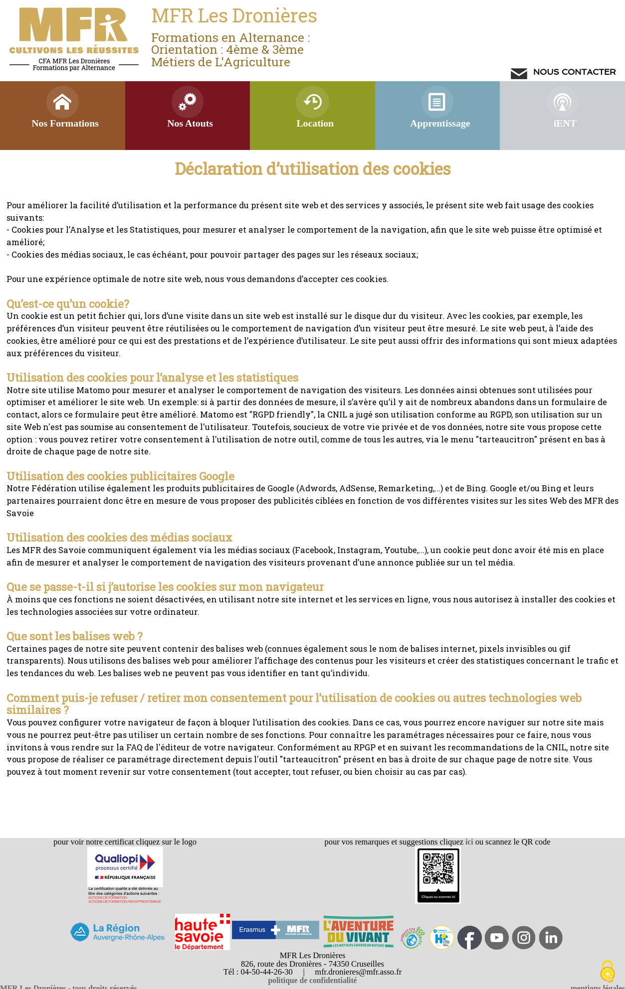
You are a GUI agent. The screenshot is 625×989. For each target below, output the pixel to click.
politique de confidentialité (312, 980)
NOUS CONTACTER (573, 72)
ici (468, 842)
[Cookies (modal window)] (607, 972)
